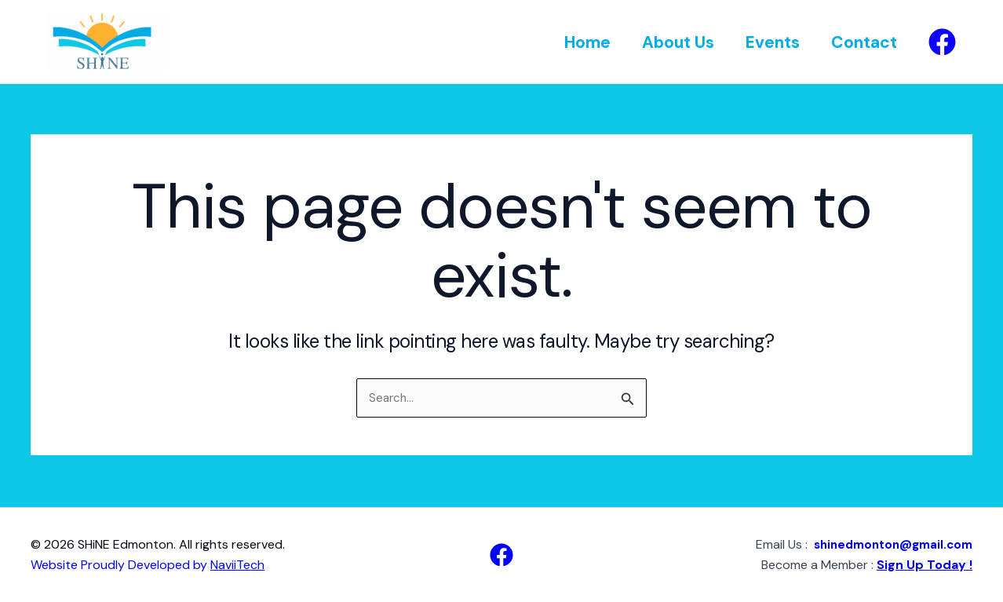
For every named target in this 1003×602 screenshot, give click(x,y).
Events (770, 42)
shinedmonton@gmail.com (887, 544)
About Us (674, 42)
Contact (863, 42)
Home (582, 42)
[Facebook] (942, 42)
